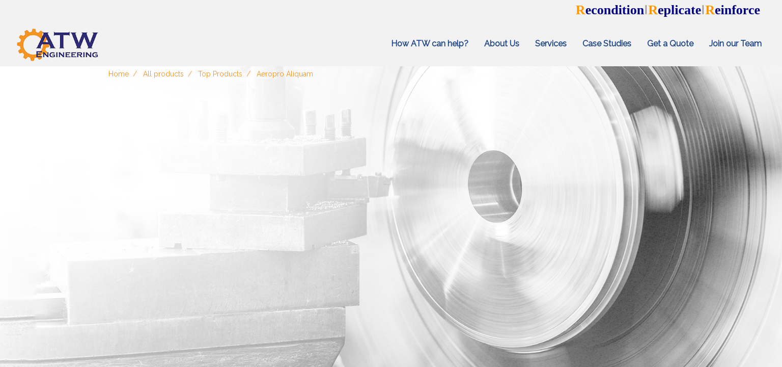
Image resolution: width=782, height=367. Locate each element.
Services (551, 43)
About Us (501, 43)
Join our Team (735, 43)
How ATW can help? (429, 43)
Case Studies (606, 43)
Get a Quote (670, 43)
